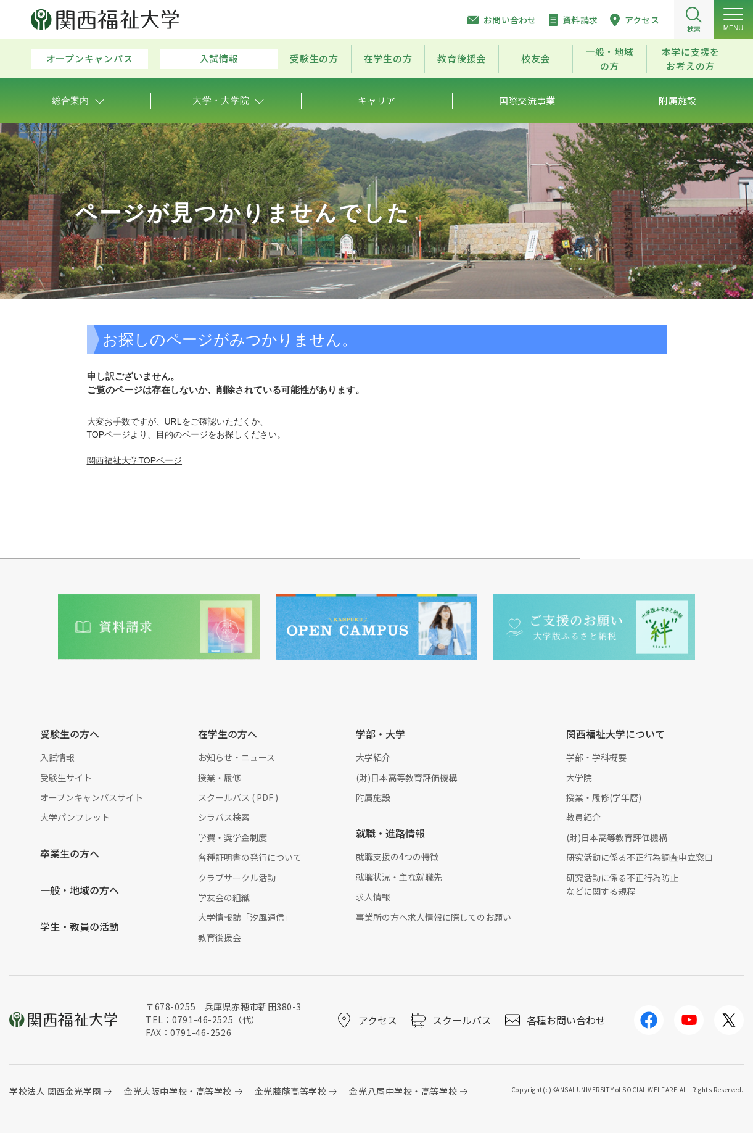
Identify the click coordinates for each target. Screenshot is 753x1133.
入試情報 (219, 58)
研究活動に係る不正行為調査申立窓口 (639, 857)
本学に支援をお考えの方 (691, 58)
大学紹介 (373, 757)
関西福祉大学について (615, 733)
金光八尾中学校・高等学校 (403, 1091)
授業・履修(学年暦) (603, 797)
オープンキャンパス (89, 58)
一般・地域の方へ (79, 889)
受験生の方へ (69, 733)
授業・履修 (219, 777)
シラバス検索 (224, 817)
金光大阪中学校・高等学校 (178, 1091)
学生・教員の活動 (79, 926)
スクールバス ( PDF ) (238, 797)
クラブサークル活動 (237, 877)
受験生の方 (314, 58)
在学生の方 (388, 58)
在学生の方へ (227, 733)
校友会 (535, 58)
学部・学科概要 (596, 757)
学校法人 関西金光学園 (55, 1091)
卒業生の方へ (69, 853)
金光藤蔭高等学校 (290, 1091)
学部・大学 (380, 733)
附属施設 (373, 797)
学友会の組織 (224, 897)
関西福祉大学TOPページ (135, 460)
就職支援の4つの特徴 (397, 856)
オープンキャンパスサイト (91, 797)
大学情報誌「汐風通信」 (245, 917)
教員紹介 (583, 817)
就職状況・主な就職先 (399, 877)
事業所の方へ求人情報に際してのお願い (433, 917)
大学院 (579, 777)
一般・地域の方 (609, 58)
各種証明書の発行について (250, 857)
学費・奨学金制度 (232, 837)
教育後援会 (461, 58)
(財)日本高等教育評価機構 (406, 777)
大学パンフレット (75, 817)
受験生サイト (66, 777)
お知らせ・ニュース (236, 757)
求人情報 (373, 896)
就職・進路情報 (390, 833)
